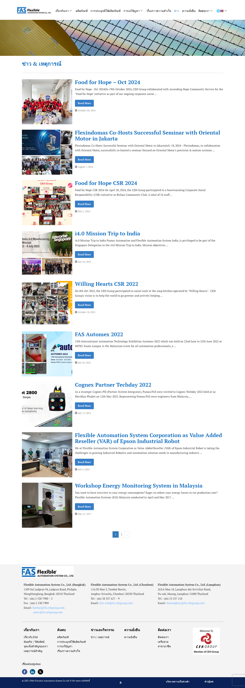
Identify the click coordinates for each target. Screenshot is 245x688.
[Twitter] (40, 671)
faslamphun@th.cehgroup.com (186, 603)
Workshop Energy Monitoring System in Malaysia (139, 486)
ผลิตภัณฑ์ (81, 10)
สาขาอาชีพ (164, 646)
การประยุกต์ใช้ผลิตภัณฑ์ (105, 10)
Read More (84, 103)
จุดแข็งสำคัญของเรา (36, 646)
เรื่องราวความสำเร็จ (159, 10)
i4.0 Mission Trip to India (107, 233)
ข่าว (176, 10)
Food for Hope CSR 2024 (106, 183)
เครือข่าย (163, 642)
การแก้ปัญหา (133, 10)
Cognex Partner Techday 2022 (113, 385)
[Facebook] (24, 671)
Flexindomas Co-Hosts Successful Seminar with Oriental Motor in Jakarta (147, 136)
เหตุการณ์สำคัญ (33, 651)
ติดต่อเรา (206, 10)
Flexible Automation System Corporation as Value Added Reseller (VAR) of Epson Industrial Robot (148, 438)
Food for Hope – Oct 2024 (107, 82)
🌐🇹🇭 (222, 10)
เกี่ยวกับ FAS (31, 637)
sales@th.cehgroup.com (43, 612)
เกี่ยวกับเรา (63, 10)
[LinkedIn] (32, 671)
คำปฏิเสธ (209, 681)
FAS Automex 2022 (99, 334)
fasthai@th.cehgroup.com (49, 607)
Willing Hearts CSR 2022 (106, 284)
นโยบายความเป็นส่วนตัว (177, 681)
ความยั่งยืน (189, 10)
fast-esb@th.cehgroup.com (116, 603)
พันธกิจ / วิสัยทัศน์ (34, 642)
